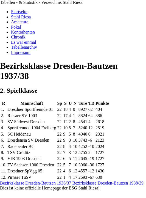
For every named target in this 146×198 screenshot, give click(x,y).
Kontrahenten (23, 32)
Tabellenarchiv (24, 47)
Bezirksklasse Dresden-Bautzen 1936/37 (35, 183)
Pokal (16, 27)
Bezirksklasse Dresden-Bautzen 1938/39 (107, 183)
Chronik (18, 37)
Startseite (19, 11)
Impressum (20, 52)
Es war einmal (23, 42)
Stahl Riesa (21, 17)
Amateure (19, 22)
